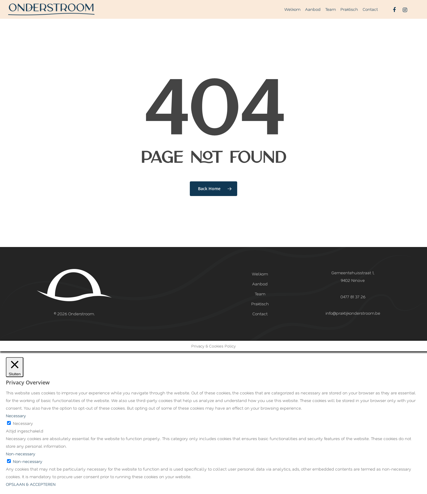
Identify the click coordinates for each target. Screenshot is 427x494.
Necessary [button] (16, 415)
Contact (370, 14)
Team (330, 14)
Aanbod (313, 14)
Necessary (23, 423)
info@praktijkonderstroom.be (353, 313)
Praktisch (349, 14)
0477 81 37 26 (352, 296)
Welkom (292, 14)
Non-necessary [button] (20, 453)
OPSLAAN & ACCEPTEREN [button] (31, 484)
